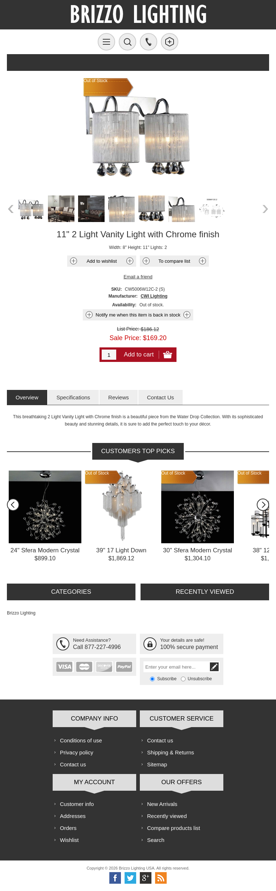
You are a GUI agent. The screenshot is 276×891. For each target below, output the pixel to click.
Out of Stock (97, 473)
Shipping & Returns (170, 752)
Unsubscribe (200, 678)
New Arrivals (162, 804)
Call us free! (149, 42)
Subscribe (166, 678)
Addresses (73, 816)
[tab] (27, 397)
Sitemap (157, 764)
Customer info (77, 804)
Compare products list (173, 828)
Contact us (73, 764)
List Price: (128, 329)
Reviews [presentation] (118, 397)
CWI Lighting (154, 296)
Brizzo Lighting (21, 613)
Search (156, 840)
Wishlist (69, 840)
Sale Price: (125, 338)
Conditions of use (81, 740)
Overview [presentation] (27, 397)
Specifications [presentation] (73, 397)
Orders (68, 828)
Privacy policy (76, 752)
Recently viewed (167, 816)
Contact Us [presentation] (160, 397)
